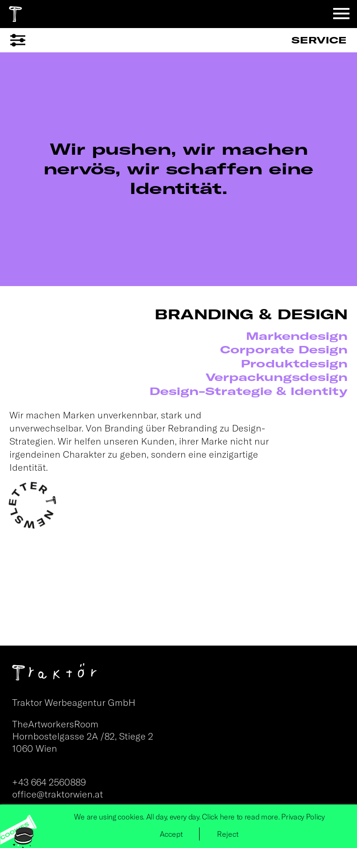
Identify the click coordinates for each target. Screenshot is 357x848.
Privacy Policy (303, 816)
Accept (171, 834)
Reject (227, 834)
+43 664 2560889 (49, 782)
